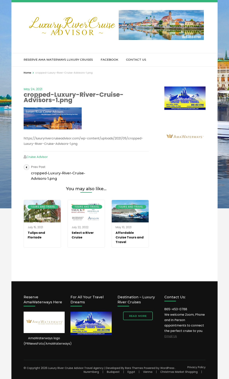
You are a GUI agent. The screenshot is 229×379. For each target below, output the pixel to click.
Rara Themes (134, 368)
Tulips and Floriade (36, 235)
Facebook (109, 59)
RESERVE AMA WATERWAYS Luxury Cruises (58, 59)
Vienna (147, 372)
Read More (138, 315)
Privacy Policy (196, 367)
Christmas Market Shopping (179, 372)
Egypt (131, 372)
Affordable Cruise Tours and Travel (130, 237)
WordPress (167, 368)
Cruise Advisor (37, 157)
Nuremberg (91, 372)
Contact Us (136, 59)
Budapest (113, 372)
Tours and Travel (43, 206)
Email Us (170, 336)
